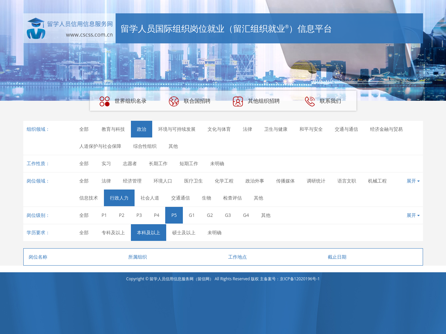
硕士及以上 (184, 232)
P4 (156, 215)
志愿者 (130, 163)
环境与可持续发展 (177, 129)
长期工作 (158, 163)
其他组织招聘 (256, 101)
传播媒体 (285, 181)
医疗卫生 (193, 181)
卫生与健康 (275, 129)
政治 (141, 129)
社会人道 (150, 198)
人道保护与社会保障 (100, 146)
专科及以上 (113, 232)
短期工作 (189, 163)
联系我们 (323, 101)
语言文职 (346, 181)
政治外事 (254, 181)
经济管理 (132, 181)
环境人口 (163, 181)
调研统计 (316, 181)
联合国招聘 (189, 101)
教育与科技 (113, 129)
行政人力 (119, 198)
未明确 (217, 163)
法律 (247, 129)
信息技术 (88, 198)
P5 (174, 215)
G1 (192, 215)
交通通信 (180, 198)
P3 (139, 215)
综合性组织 (145, 146)
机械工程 (377, 181)
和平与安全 (311, 129)
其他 (173, 146)
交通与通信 (346, 129)
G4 (246, 215)
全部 (84, 129)
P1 (104, 215)
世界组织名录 (123, 101)
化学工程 (224, 181)
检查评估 (232, 198)
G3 (228, 215)
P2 (121, 215)
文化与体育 (219, 129)
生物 (206, 198)
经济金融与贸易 (386, 129)
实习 (106, 163)
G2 (210, 215)
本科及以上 (148, 232)
